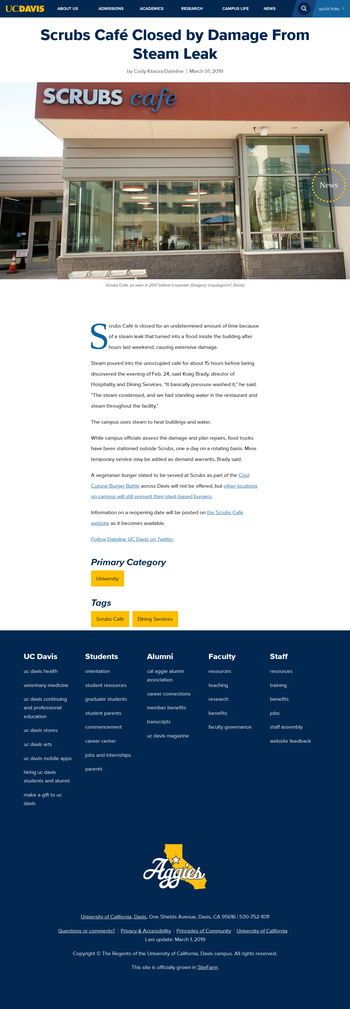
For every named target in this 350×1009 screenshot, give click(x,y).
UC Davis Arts (38, 744)
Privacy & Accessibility (146, 930)
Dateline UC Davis (132, 539)
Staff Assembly (286, 727)
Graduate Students (106, 699)
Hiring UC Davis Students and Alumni (47, 776)
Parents (94, 768)
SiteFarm (207, 967)
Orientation (97, 671)
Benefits (218, 713)
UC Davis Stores (41, 730)
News (270, 9)
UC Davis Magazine (168, 735)
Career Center (100, 741)
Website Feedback (290, 741)
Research (192, 9)
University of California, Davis (113, 916)
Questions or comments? (86, 930)
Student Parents (103, 713)
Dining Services (155, 619)
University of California (262, 930)
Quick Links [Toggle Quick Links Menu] (329, 8)
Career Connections (169, 693)
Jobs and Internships (108, 755)
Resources (220, 671)
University (107, 578)
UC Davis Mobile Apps (48, 758)
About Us (67, 9)
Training (278, 685)
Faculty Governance (230, 727)
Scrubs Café (110, 619)
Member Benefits (166, 707)
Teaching (218, 685)
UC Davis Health (41, 671)
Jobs (275, 713)
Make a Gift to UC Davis (43, 799)
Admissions (111, 9)
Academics (152, 9)
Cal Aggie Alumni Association (165, 675)
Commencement (103, 727)
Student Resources (106, 685)
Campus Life (235, 9)
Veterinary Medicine (46, 685)
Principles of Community (204, 930)
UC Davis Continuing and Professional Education (45, 707)
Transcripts (159, 721)
